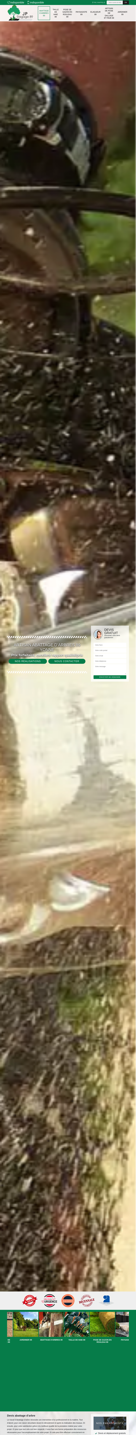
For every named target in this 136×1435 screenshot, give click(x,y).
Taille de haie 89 (56, 13)
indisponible (15, 2)
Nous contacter (67, 661)
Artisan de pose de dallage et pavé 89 (109, 13)
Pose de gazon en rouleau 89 (67, 13)
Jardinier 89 (122, 13)
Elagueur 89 (95, 13)
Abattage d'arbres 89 (44, 13)
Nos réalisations (28, 661)
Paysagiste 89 (81, 13)
